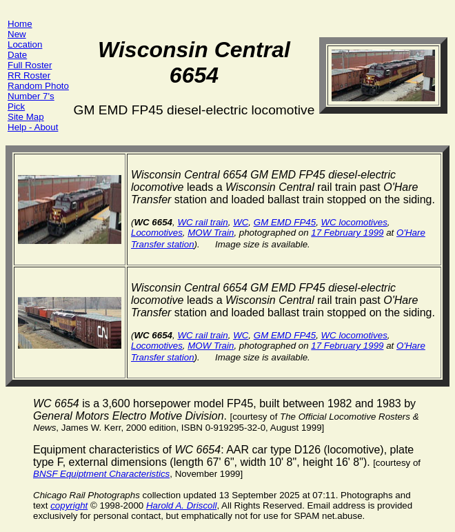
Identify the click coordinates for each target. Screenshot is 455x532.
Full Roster (30, 65)
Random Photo (38, 86)
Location (25, 44)
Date (17, 55)
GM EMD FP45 (285, 222)
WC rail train (202, 222)
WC (240, 222)
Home (20, 24)
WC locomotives (354, 222)
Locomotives (157, 232)
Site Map (26, 117)
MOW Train (211, 232)
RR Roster (29, 75)
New (17, 34)
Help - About (33, 127)
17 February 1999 (347, 232)
